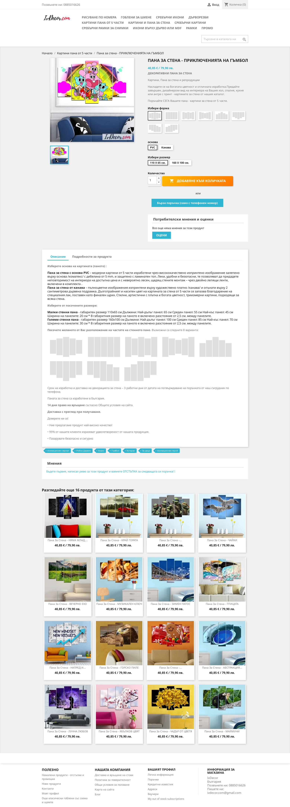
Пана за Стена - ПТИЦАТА (222, 604)
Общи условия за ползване (112, 784)
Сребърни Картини (190, 23)
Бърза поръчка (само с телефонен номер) (187, 203)
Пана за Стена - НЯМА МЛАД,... (68, 540)
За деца (146, 450)
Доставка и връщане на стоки (114, 775)
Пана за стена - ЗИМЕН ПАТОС (170, 604)
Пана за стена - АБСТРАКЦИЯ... (222, 667)
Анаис (101, 450)
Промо (207, 28)
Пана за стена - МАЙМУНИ (222, 731)
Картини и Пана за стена (149, 23)
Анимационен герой (167, 450)
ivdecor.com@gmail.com (224, 793)
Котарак (131, 450)
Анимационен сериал (58, 450)
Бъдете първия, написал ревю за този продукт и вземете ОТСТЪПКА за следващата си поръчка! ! (110, 471)
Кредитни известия (160, 784)
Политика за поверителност (113, 780)
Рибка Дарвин (83, 450)
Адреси (152, 789)
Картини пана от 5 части (103, 23)
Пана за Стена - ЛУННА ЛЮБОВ (67, 731)
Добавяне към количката (198, 181)
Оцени (161, 235)
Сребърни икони (170, 17)
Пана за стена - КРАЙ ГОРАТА (119, 540)
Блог (98, 794)
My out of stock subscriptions (166, 798)
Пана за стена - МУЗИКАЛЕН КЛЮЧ (119, 604)
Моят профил (50, 793)
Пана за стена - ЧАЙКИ (222, 540)
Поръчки (153, 779)
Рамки (191, 28)
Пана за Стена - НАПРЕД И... (67, 667)
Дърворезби (198, 17)
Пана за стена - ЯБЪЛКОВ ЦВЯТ (119, 731)
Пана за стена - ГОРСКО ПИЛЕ (119, 667)
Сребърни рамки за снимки (105, 28)
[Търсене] (225, 39)
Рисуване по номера (99, 17)
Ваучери (153, 794)
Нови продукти (51, 783)
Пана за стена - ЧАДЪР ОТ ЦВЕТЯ (170, 731)
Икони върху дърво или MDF (157, 28)
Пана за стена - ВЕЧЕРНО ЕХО (67, 604)
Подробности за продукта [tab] (92, 257)
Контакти (48, 788)
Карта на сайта (104, 789)
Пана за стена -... (170, 540)
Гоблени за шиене (136, 17)
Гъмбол (115, 450)
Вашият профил (161, 769)
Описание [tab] (58, 257)
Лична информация (160, 774)
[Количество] (152, 180)
